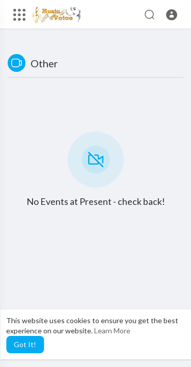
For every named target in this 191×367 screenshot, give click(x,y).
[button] (171, 15)
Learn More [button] (112, 330)
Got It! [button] (25, 344)
